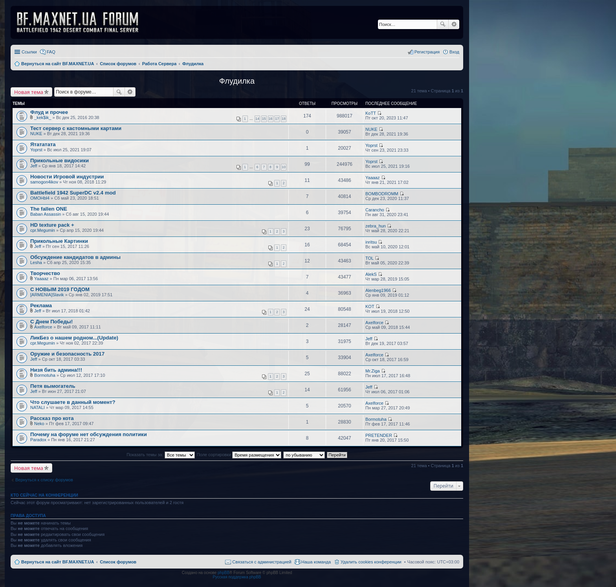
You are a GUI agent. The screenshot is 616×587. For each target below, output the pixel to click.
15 (264, 119)
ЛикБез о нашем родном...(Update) (74, 338)
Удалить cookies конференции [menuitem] (371, 561)
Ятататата (43, 144)
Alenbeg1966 (378, 290)
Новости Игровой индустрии (67, 177)
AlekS (371, 274)
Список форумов (118, 561)
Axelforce (43, 327)
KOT (369, 306)
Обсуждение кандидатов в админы (75, 257)
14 (257, 119)
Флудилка (237, 81)
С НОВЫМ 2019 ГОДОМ (60, 289)
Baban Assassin (45, 214)
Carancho (374, 209)
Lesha (36, 262)
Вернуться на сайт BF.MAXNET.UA (57, 561)
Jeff (33, 165)
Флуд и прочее (49, 112)
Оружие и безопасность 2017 (67, 354)
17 (277, 119)
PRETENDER (378, 435)
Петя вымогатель (52, 386)
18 (284, 119)
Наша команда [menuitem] (316, 561)
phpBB (223, 572)
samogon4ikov (44, 182)
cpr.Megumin (42, 230)
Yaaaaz (372, 177)
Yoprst (36, 149)
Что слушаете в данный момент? (73, 402)
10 (284, 167)
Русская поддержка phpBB (237, 577)
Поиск (443, 24)
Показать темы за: (160, 454)
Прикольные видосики (59, 160)
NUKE (36, 133)
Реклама (41, 305)
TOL (369, 258)
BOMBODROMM (381, 193)
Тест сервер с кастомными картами (75, 128)
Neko (39, 423)
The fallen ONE (48, 209)
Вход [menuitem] (454, 52)
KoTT (370, 113)
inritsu (371, 242)
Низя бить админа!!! (56, 370)
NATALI (37, 407)
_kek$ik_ (42, 117)
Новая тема (28, 91)
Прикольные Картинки (59, 241)
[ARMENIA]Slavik (47, 294)
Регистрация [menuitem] (427, 52)
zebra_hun (375, 226)
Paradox (38, 439)
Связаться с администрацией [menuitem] (261, 561)
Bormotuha (44, 375)
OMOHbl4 (40, 198)
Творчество (45, 273)
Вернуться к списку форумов (44, 479)
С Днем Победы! (51, 322)
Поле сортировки (239, 454)
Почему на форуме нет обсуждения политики (88, 434)
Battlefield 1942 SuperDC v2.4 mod (73, 193)
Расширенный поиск (454, 24)
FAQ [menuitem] (51, 52)
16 (271, 119)
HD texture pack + (52, 225)
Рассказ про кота (52, 418)
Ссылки (29, 52)
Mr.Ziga (372, 371)
